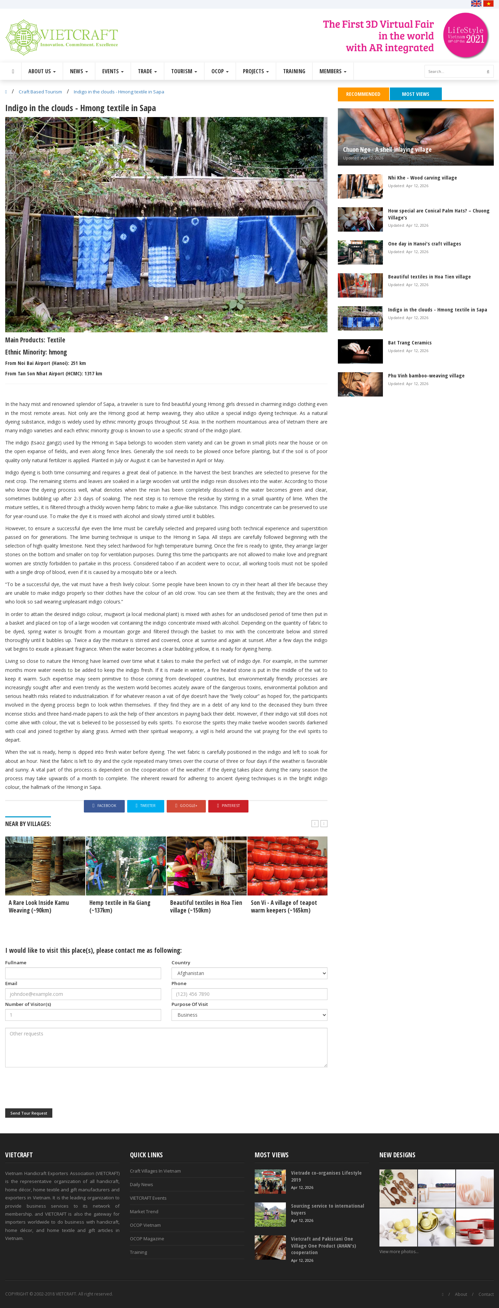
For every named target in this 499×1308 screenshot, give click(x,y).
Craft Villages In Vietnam (155, 1171)
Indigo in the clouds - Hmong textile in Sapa (119, 92)
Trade (147, 71)
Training (294, 71)
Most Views (415, 93)
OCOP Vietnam (145, 1225)
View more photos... (399, 1252)
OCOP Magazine (147, 1238)
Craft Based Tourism (40, 92)
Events (113, 71)
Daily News (141, 1184)
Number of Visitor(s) (28, 1004)
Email (11, 983)
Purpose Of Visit (190, 1004)
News (79, 71)
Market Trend (144, 1211)
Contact (486, 1294)
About (461, 1294)
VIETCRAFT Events (148, 1198)
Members (333, 71)
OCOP (220, 71)
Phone (179, 983)
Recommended (363, 93)
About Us (42, 71)
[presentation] (58, 1087)
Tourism (184, 71)
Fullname (15, 962)
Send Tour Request (28, 1113)
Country (181, 962)
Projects (256, 71)
